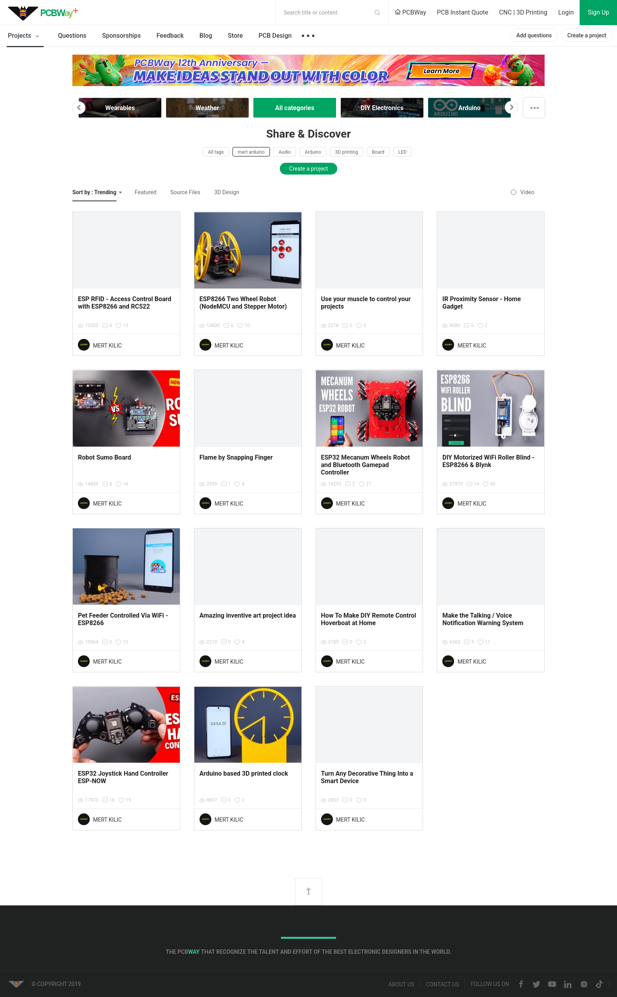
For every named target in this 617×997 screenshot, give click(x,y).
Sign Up (598, 12)
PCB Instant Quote (462, 12)
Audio (285, 152)
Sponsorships (121, 35)
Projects (25, 36)
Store (235, 35)
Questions (72, 35)
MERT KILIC (107, 345)
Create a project (586, 35)
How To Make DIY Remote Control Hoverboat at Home (368, 619)
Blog (206, 35)
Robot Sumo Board (104, 457)
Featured (146, 192)
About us (401, 984)
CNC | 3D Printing (523, 12)
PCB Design (275, 35)
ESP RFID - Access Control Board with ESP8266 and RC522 (124, 302)
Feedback (170, 35)
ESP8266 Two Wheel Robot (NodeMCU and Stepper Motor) (243, 302)
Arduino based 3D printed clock (244, 773)
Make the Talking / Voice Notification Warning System (482, 619)
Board (378, 152)
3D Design (226, 192)
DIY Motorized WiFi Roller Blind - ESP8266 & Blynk (488, 461)
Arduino (313, 152)
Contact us (442, 984)
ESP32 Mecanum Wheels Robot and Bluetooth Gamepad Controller (365, 465)
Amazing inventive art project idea (248, 615)
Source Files (185, 192)
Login (566, 12)
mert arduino (251, 152)
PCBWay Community (45, 12)
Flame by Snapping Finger (236, 457)
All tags (216, 152)
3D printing (346, 152)
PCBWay (410, 12)
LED (402, 152)
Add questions (534, 35)
